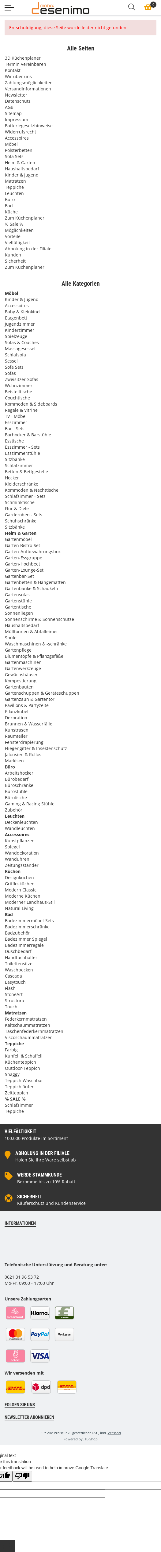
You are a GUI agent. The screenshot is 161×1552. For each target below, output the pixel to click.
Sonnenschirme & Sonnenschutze (39, 619)
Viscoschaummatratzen (29, 1037)
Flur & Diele (17, 508)
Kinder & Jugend (22, 175)
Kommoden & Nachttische (31, 490)
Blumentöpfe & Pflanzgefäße (34, 656)
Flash (10, 988)
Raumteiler (16, 736)
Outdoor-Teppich (22, 1068)
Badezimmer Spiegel (26, 939)
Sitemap (13, 113)
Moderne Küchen (22, 896)
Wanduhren (17, 859)
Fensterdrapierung (24, 742)
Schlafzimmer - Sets (25, 496)
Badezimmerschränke (27, 927)
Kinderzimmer (19, 330)
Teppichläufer (19, 1087)
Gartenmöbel (18, 539)
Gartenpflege (18, 650)
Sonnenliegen (19, 613)
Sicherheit (15, 261)
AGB (9, 107)
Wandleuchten (20, 828)
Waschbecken (19, 970)
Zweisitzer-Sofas (21, 379)
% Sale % (14, 224)
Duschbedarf (18, 951)
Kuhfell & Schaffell (24, 1056)
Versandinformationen (28, 89)
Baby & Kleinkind (22, 312)
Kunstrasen (16, 730)
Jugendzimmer (20, 324)
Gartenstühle (18, 601)
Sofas (10, 373)
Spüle (11, 638)
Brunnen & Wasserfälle (28, 724)
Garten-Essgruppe (23, 558)
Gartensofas (17, 594)
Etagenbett (16, 318)
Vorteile (13, 236)
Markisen (14, 761)
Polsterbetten (18, 150)
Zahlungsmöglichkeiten (29, 82)
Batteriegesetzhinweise (29, 126)
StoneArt (14, 994)
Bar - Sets (14, 428)
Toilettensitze (18, 964)
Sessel (11, 361)
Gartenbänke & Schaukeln (31, 588)
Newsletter (16, 95)
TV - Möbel (16, 416)
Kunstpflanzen (20, 840)
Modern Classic (20, 890)
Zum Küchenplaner (24, 218)
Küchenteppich (20, 1062)
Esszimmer (16, 422)
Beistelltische (18, 392)
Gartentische (18, 607)
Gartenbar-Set (19, 576)
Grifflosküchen (20, 884)
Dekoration (16, 717)
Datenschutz (18, 101)
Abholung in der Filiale (28, 249)
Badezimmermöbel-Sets (29, 920)
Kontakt (13, 70)
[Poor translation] (22, 1476)
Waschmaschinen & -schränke (36, 644)
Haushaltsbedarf (22, 169)
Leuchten (14, 193)
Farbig (11, 1050)
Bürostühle (16, 791)
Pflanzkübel (16, 711)
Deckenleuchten (21, 822)
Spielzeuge (16, 336)
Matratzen (15, 181)
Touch (11, 1007)
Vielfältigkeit (17, 242)
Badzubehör (17, 933)
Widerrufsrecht (20, 132)
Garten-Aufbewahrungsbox (33, 551)
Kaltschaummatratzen (27, 1025)
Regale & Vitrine (21, 410)
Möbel (11, 144)
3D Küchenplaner (23, 58)
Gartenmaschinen (23, 662)
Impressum (16, 119)
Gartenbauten (19, 687)
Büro (10, 199)
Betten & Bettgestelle (26, 471)
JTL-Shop (91, 1439)
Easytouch (15, 982)
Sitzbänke (15, 459)
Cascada (13, 976)
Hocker (12, 478)
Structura (14, 1000)
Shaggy (12, 1074)
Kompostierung (20, 681)
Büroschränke (19, 785)
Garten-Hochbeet (22, 564)
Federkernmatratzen (26, 1019)
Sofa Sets (14, 156)
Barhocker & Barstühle (28, 435)
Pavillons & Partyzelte (27, 705)
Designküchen (19, 877)
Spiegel (12, 847)
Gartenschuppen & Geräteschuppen (42, 693)
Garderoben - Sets (23, 515)
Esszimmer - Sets (22, 447)
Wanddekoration (22, 853)
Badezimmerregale (24, 945)
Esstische (14, 441)
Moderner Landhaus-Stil (30, 902)
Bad (9, 205)
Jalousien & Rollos (23, 754)
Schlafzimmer (19, 465)
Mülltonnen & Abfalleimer (31, 631)
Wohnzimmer (18, 385)
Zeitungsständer (22, 865)
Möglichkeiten (19, 230)
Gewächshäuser (21, 674)
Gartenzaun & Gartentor (29, 699)
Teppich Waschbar (24, 1080)
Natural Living (19, 908)
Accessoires (17, 138)
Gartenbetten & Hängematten (35, 582)
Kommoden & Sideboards (31, 404)
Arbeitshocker (19, 773)
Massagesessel (20, 348)
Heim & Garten (20, 162)
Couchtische (17, 398)
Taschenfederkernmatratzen (34, 1031)
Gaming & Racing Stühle (29, 804)
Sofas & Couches (22, 342)
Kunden (13, 255)
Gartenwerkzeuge (23, 668)
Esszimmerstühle (22, 453)
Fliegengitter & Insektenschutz (36, 748)
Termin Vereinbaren (25, 64)
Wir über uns (18, 76)
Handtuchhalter (21, 957)
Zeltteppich (16, 1093)
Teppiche (14, 187)
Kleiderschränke (21, 484)
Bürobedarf (16, 779)
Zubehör (13, 810)
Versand (114, 1433)
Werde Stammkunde (39, 1175)
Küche (11, 212)
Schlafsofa (15, 355)
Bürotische (16, 797)
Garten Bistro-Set (22, 545)
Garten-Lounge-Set (24, 570)
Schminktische (20, 502)
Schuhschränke (20, 521)
